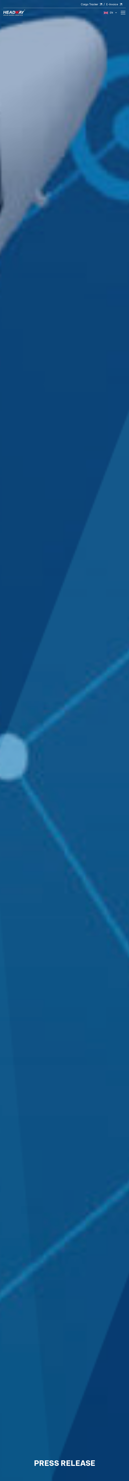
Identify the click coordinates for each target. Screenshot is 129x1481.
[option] (64, 740)
